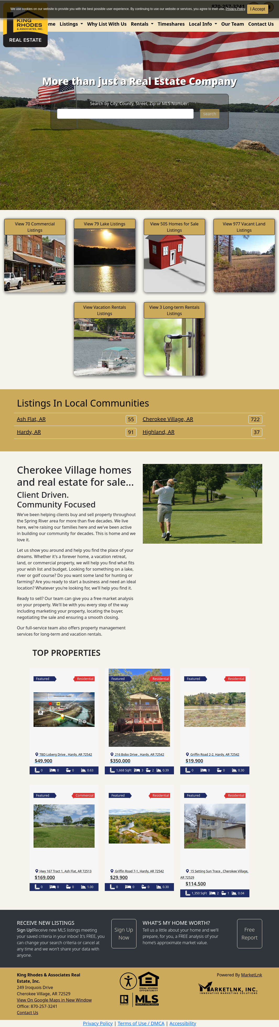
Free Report (250, 933)
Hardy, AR (76, 432)
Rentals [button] (140, 24)
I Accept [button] (257, 9)
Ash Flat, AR (76, 419)
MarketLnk (251, 975)
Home (48, 24)
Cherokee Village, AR (202, 419)
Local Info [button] (201, 24)
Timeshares (171, 24)
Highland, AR (202, 432)
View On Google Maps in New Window (54, 1000)
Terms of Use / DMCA (141, 1023)
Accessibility (182, 1023)
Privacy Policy (235, 9)
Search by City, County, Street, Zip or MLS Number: (139, 103)
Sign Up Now (123, 933)
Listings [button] (69, 24)
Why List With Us (107, 24)
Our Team (232, 24)
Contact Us (261, 24)
